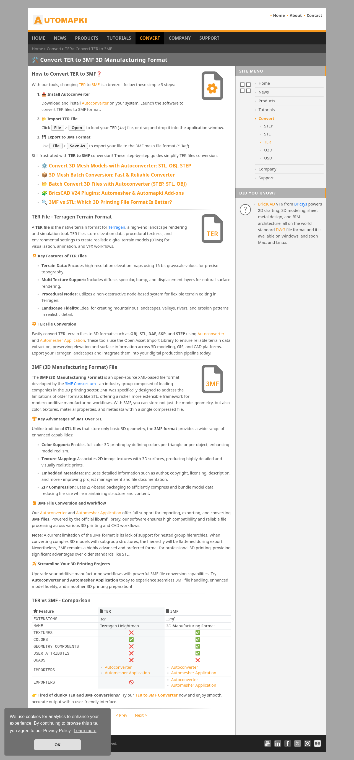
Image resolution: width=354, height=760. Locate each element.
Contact (314, 15)
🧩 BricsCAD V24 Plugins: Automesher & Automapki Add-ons (112, 193)
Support (209, 38)
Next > (141, 715)
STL (267, 134)
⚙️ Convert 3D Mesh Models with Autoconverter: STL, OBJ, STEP (116, 165)
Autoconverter (95, 103)
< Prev (121, 715)
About (296, 15)
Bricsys (300, 204)
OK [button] (57, 745)
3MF (96, 84)
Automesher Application (62, 340)
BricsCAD (266, 204)
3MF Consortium (80, 383)
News (60, 38)
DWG (280, 229)
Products (86, 38)
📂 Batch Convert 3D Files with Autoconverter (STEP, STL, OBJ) (114, 184)
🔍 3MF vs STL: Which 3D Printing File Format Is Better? (106, 202)
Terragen (116, 227)
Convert (150, 38)
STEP (268, 126)
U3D (268, 150)
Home (279, 15)
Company (180, 38)
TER (82, 84)
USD (268, 158)
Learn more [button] (85, 730)
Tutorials (119, 38)
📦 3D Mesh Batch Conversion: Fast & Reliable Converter (108, 175)
